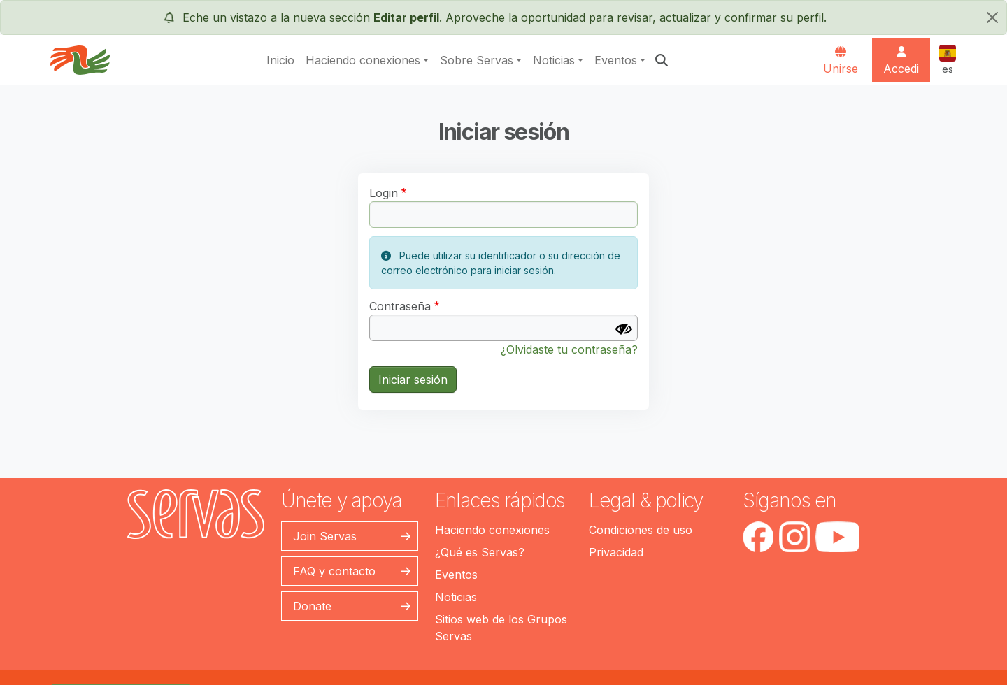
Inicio (280, 60)
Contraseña (400, 306)
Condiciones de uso (640, 530)
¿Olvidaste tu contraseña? (569, 349)
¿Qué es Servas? (479, 552)
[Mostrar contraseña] (623, 329)
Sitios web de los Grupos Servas (501, 627)
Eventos (615, 60)
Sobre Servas (476, 60)
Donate (312, 606)
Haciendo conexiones (363, 60)
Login (383, 193)
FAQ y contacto (334, 571)
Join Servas (325, 536)
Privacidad (616, 552)
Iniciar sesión (413, 380)
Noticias (554, 60)
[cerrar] (992, 17)
